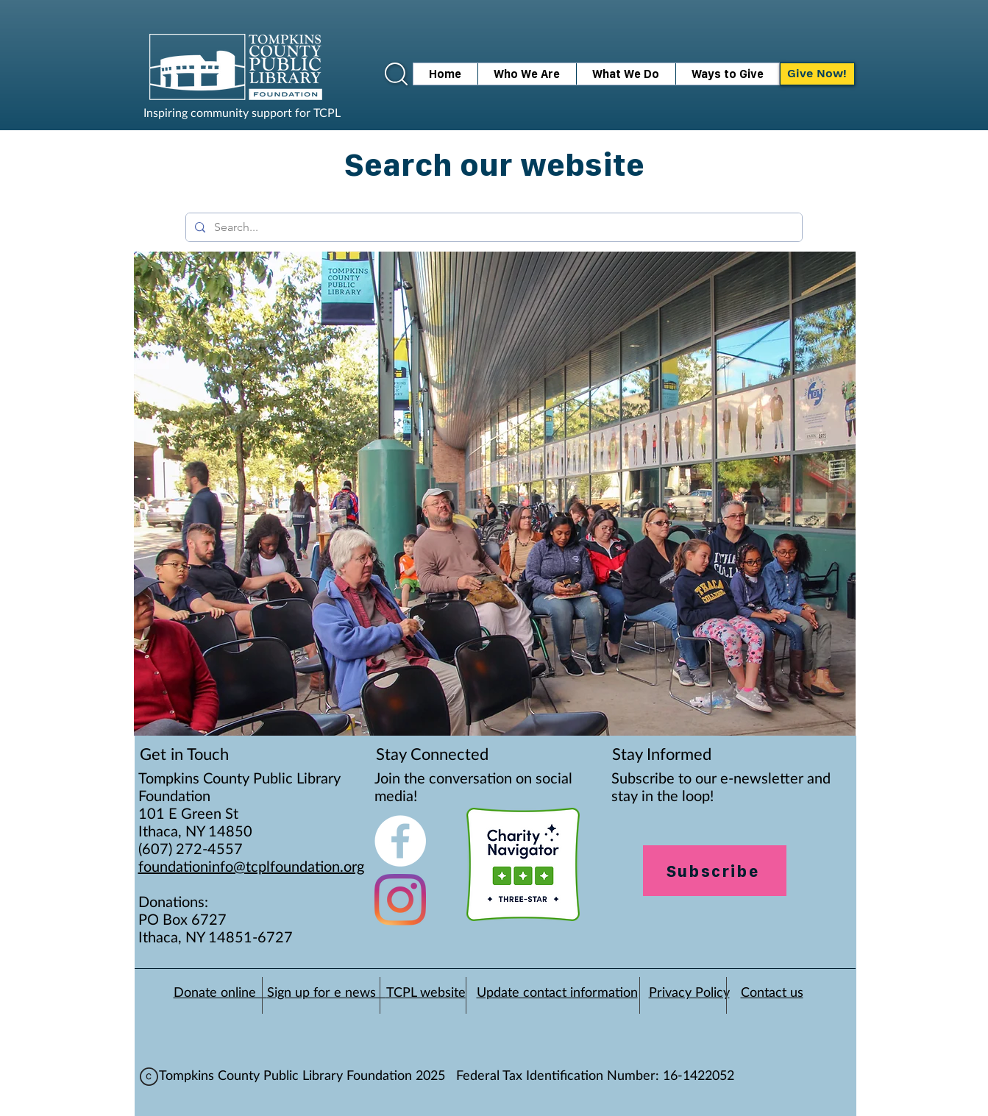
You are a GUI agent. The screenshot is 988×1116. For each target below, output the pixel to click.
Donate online (220, 993)
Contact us (772, 993)
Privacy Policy (689, 993)
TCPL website (426, 993)
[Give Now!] (817, 74)
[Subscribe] (714, 870)
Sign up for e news (326, 993)
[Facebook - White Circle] (400, 841)
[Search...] (492, 227)
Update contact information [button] (557, 993)
